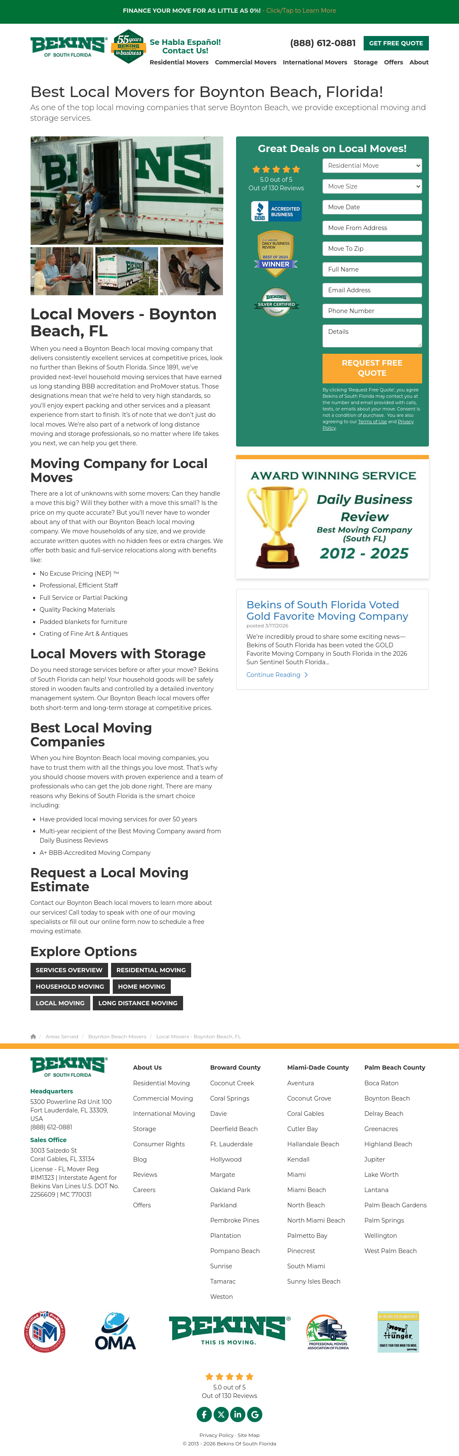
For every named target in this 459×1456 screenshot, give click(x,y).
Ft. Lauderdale (231, 1144)
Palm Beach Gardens (395, 1205)
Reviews (145, 1175)
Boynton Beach (387, 1098)
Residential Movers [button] (179, 62)
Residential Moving (151, 970)
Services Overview (69, 970)
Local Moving (60, 1003)
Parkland (223, 1205)
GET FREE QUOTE (396, 43)
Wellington (380, 1236)
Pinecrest (301, 1251)
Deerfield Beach (234, 1129)
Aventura (300, 1083)
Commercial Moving (163, 1098)
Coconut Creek (232, 1083)
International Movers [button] (315, 62)
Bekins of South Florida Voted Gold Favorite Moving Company (328, 610)
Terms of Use (372, 421)
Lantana (376, 1190)
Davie (218, 1114)
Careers (144, 1190)
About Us (147, 1067)
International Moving (164, 1114)
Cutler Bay (302, 1129)
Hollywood (226, 1159)
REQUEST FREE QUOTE (372, 368)
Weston (221, 1297)
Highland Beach (388, 1144)
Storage (144, 1129)
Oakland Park (230, 1190)
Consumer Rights (159, 1144)
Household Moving (70, 986)
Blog (140, 1159)
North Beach (306, 1205)
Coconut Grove (309, 1098)
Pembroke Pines (234, 1220)
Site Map (249, 1435)
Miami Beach (306, 1190)
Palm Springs (384, 1220)
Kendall (298, 1159)
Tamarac (223, 1281)
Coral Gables (305, 1114)
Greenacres (381, 1129)
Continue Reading (277, 675)
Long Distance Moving (138, 1003)
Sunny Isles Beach (314, 1281)
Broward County (235, 1067)
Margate (222, 1175)
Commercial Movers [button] (245, 62)
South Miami (306, 1266)
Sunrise (221, 1266)
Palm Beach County (395, 1067)
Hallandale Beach (313, 1144)
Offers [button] (393, 62)
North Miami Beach (316, 1220)
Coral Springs (229, 1098)
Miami (296, 1175)
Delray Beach (383, 1114)
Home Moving (142, 986)
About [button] (418, 62)
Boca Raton (381, 1083)
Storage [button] (365, 62)
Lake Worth (381, 1175)
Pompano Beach (235, 1251)
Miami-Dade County (318, 1067)
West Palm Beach (390, 1251)
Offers (142, 1205)
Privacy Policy (217, 1435)
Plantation (225, 1236)
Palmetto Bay (307, 1236)
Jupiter (374, 1159)
